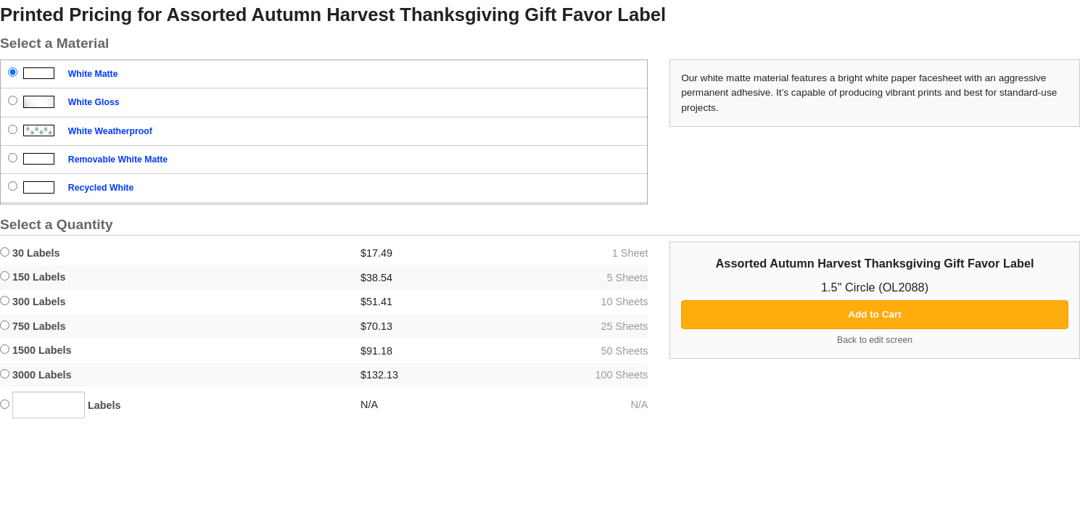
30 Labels (30, 253)
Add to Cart (875, 314)
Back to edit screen (874, 340)
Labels (60, 405)
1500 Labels (36, 350)
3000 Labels (36, 375)
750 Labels (33, 326)
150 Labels (33, 277)
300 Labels (33, 301)
